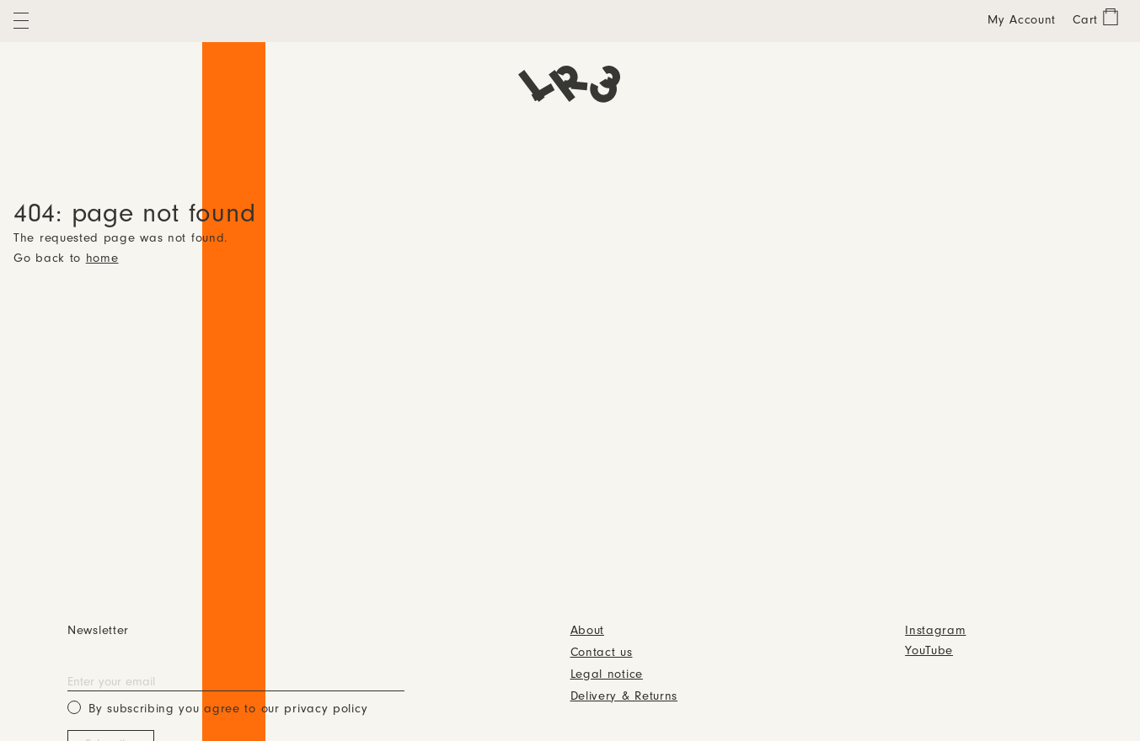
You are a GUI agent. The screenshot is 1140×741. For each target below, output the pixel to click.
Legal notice (606, 674)
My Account (1021, 20)
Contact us (601, 653)
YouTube (929, 651)
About (587, 631)
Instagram (935, 631)
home (102, 258)
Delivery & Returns (624, 696)
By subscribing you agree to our (217, 708)
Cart (1085, 20)
